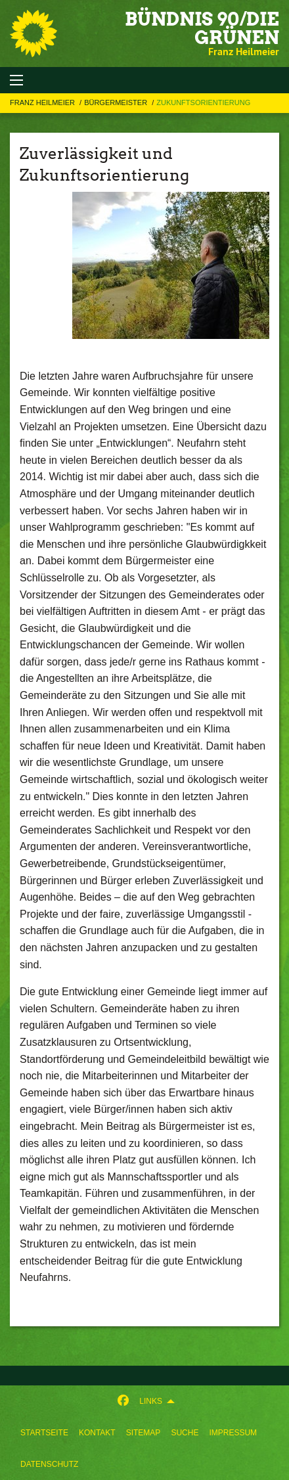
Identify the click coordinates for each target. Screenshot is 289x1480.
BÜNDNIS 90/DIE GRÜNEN (202, 28)
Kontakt (97, 1432)
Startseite (44, 1432)
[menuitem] (44, 1432)
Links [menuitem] (150, 1401)
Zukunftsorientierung (203, 102)
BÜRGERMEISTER (116, 102)
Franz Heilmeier (43, 102)
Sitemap (143, 1432)
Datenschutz (49, 1464)
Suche (184, 1432)
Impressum (233, 1432)
